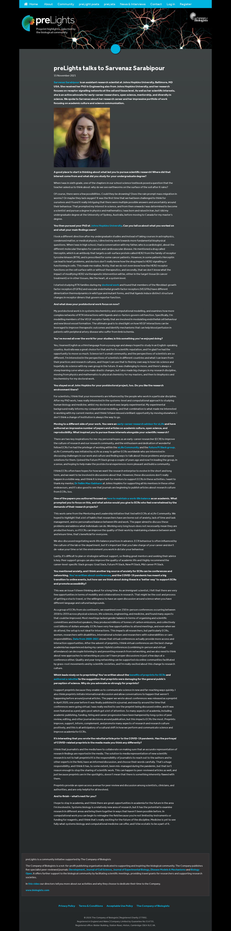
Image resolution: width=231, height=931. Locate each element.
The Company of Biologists (153, 905)
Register (186, 4)
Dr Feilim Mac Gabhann (88, 483)
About (48, 4)
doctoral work (110, 284)
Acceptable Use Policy (120, 905)
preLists (109, 4)
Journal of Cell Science (99, 869)
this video (34, 883)
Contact (156, 4)
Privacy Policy (67, 905)
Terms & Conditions (91, 905)
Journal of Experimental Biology (131, 869)
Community (66, 4)
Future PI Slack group (162, 447)
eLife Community (128, 447)
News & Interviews (132, 4)
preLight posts (89, 4)
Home (31, 4)
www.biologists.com (37, 890)
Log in (171, 4)
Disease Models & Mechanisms (168, 869)
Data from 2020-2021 (86, 638)
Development (77, 869)
